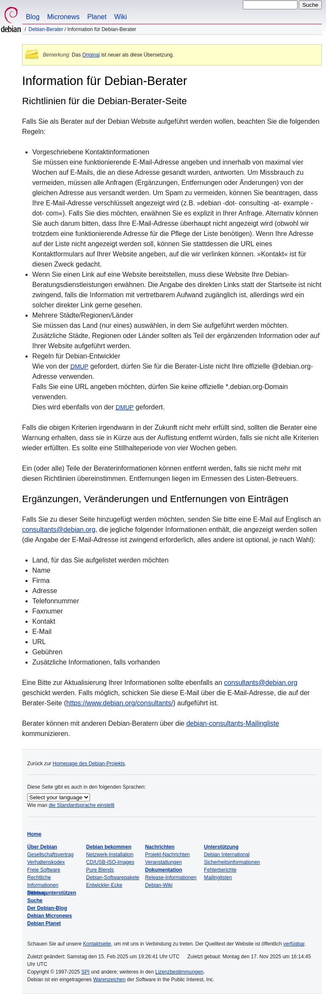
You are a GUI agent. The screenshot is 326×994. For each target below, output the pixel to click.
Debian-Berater (45, 29)
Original (91, 55)
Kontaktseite (97, 944)
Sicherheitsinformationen (232, 862)
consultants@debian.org (59, 529)
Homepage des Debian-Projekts (89, 764)
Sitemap (37, 893)
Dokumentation (163, 870)
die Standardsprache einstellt (82, 805)
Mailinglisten (218, 877)
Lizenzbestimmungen (179, 972)
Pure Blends (100, 870)
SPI (86, 972)
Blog (32, 16)
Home (34, 834)
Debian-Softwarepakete (112, 877)
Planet (97, 16)
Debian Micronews (49, 916)
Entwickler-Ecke (104, 885)
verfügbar (293, 944)
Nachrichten (159, 847)
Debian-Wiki (159, 885)
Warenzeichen (109, 980)
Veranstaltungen (163, 862)
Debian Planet (44, 923)
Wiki (120, 16)
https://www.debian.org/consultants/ (119, 703)
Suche (34, 900)
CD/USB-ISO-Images (110, 862)
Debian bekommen (109, 847)
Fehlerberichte (220, 870)
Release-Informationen (171, 877)
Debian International (226, 855)
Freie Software (43, 870)
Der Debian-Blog (47, 908)
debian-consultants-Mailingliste (232, 723)
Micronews (63, 16)
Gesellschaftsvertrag (50, 855)
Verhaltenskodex (46, 862)
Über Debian (42, 847)
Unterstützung (221, 847)
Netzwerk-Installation (109, 855)
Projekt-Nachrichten (167, 855)
